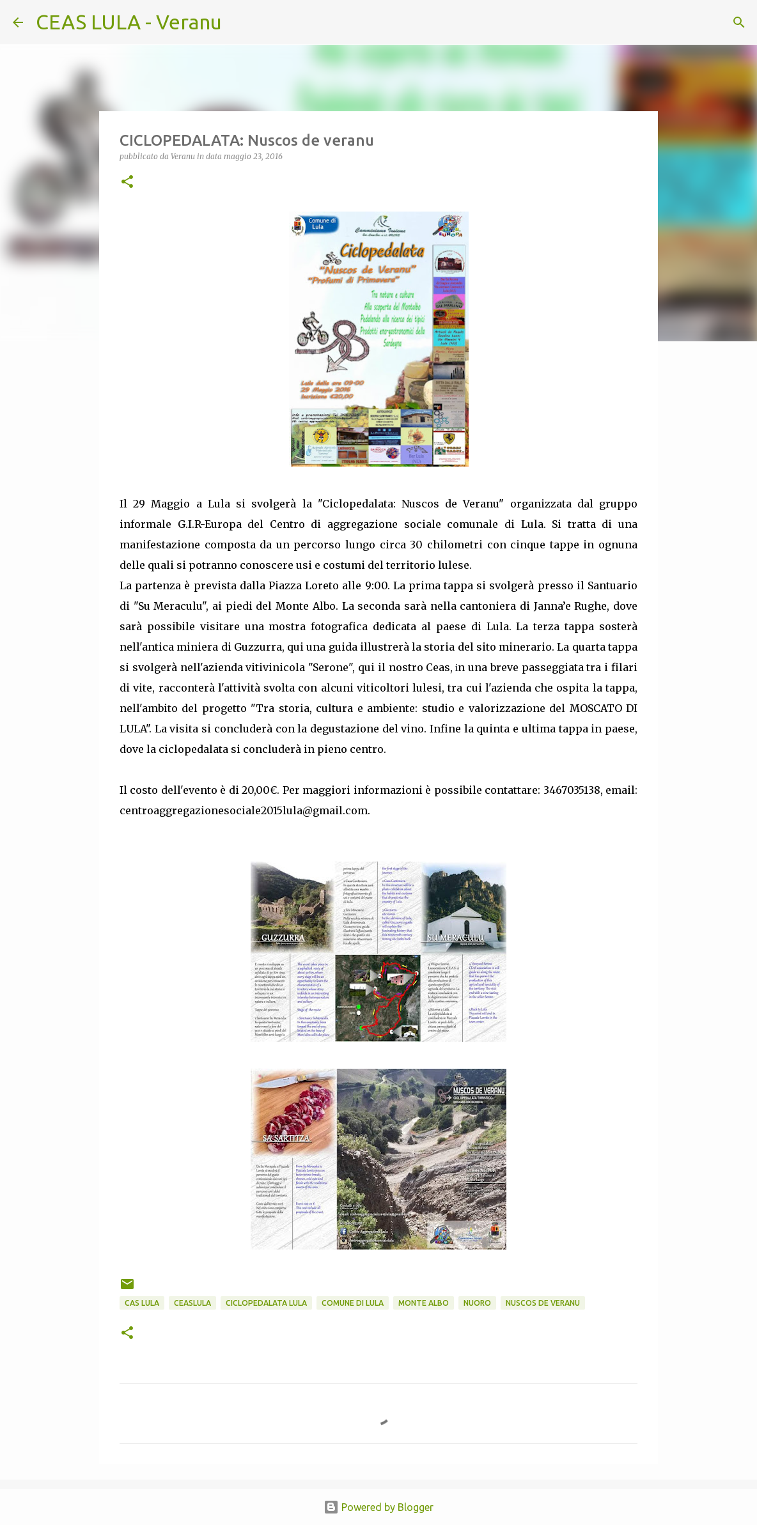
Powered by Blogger (378, 1507)
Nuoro (477, 1303)
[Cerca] (239, 22)
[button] (127, 182)
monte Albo (423, 1303)
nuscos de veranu (543, 1303)
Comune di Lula (353, 1303)
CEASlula (192, 1303)
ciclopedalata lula (266, 1303)
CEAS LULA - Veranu (129, 21)
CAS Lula (142, 1303)
